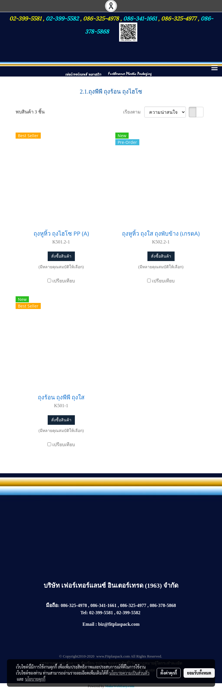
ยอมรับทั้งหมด (199, 672)
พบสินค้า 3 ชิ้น (30, 111)
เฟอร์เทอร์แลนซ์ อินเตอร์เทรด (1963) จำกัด (119, 585)
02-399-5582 (62, 18)
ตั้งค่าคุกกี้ (168, 672)
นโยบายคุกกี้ (35, 678)
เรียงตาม (133, 111)
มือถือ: (53, 605)
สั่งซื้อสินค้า (61, 256)
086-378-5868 (163, 605)
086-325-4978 (101, 18)
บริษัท (53, 585)
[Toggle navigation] (214, 68)
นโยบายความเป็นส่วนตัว (129, 672)
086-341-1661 (140, 18)
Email (88, 624)
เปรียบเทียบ (63, 280)
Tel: (84, 612)
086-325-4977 (178, 18)
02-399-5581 (26, 18)
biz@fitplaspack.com (118, 624)
